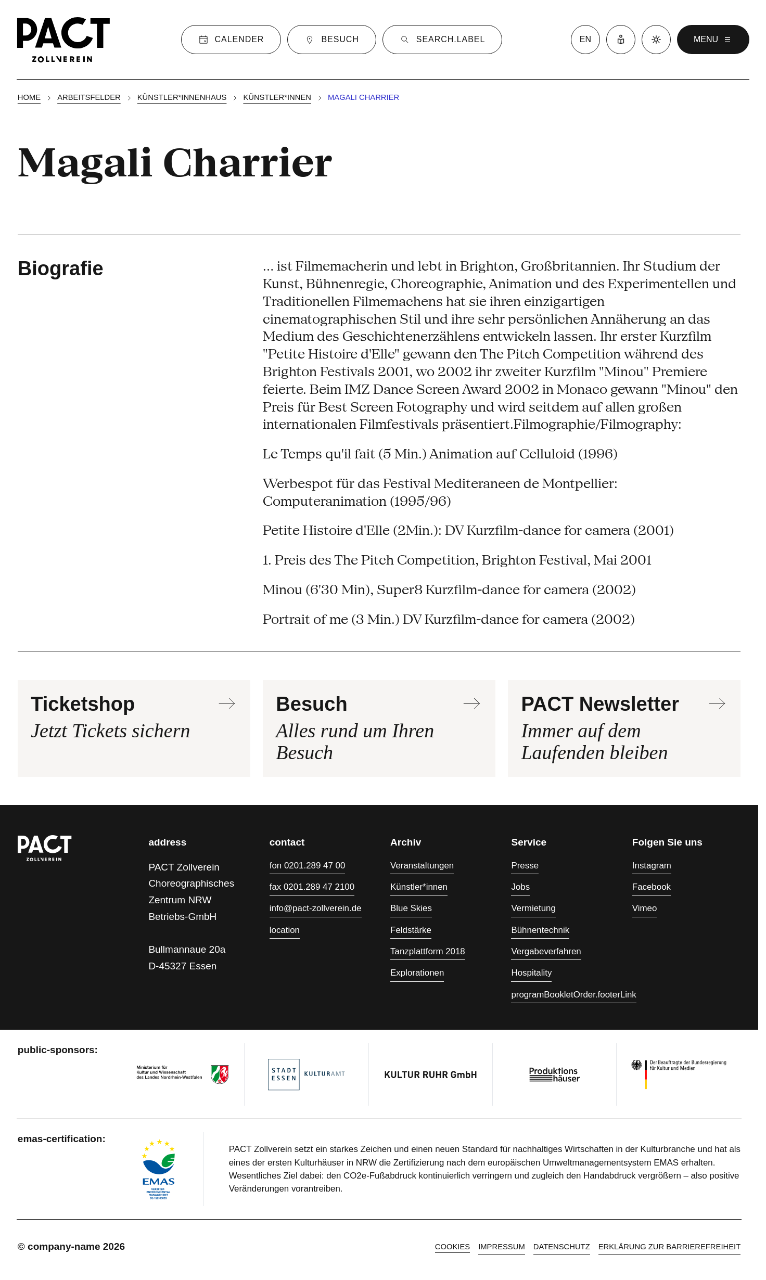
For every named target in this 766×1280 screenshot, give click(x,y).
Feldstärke (410, 930)
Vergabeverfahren (546, 951)
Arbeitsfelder (89, 97)
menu (713, 39)
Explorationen (417, 973)
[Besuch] (331, 39)
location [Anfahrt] (285, 930)
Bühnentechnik (540, 930)
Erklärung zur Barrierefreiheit (669, 1247)
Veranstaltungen (422, 866)
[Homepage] (63, 39)
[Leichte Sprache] (620, 39)
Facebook (651, 887)
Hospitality (531, 973)
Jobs (520, 887)
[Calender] (231, 39)
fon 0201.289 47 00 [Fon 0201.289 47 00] (308, 866)
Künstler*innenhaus (182, 97)
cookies (452, 1247)
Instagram (651, 866)
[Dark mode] (656, 39)
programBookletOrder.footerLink (573, 995)
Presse (525, 866)
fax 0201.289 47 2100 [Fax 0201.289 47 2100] (312, 887)
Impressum (501, 1247)
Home (29, 97)
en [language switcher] (585, 39)
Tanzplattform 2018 (427, 951)
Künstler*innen (277, 97)
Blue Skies (411, 908)
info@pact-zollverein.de (316, 908)
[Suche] (442, 39)
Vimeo (644, 908)
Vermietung (533, 908)
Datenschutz (561, 1247)
